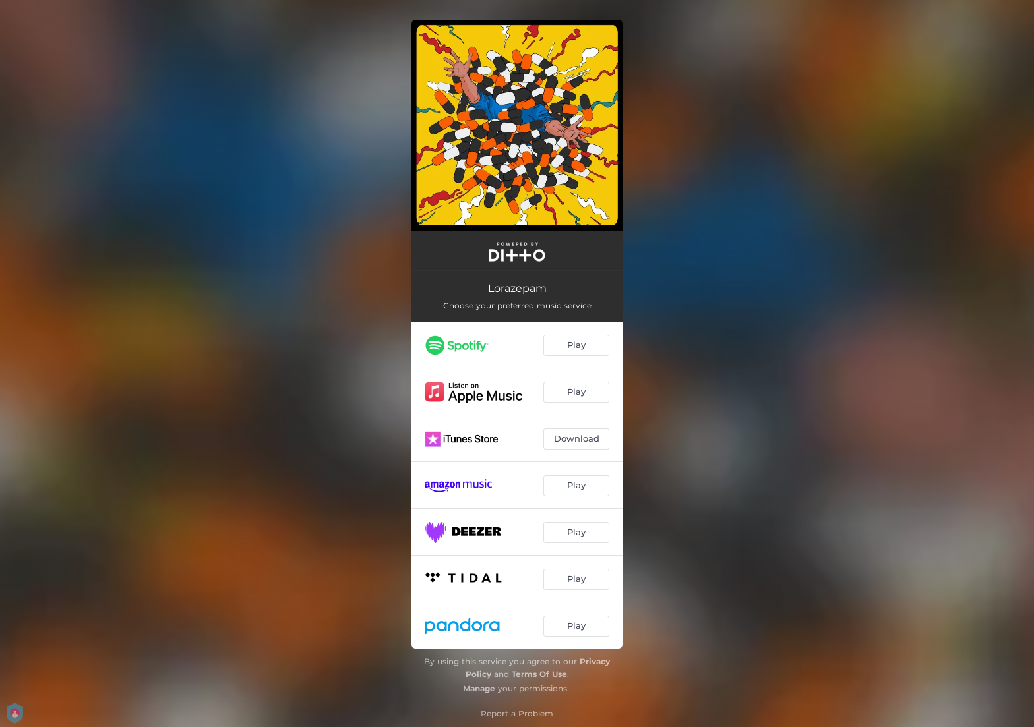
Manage (479, 688)
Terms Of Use (539, 674)
